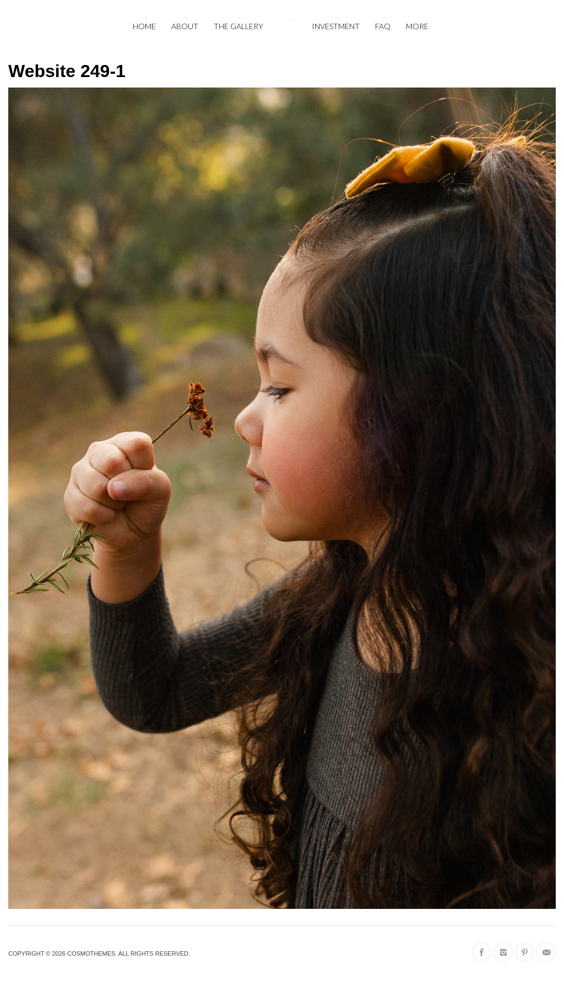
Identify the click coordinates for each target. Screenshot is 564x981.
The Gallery (238, 26)
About (184, 26)
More (417, 26)
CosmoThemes (91, 953)
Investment (336, 26)
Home (144, 26)
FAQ (383, 26)
